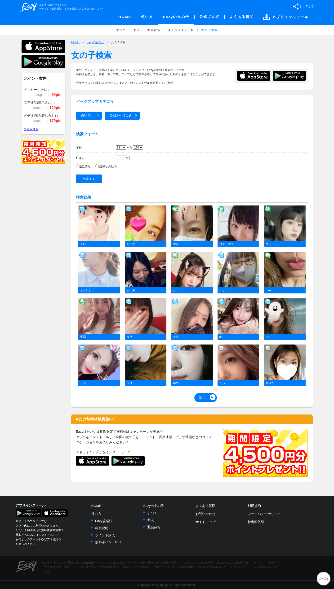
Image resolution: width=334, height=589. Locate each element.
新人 (150, 520)
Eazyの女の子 (153, 506)
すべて (152, 513)
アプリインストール (290, 17)
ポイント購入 (105, 535)
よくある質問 (205, 506)
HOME (96, 506)
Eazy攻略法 (103, 521)
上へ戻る (323, 578)
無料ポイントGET (108, 542)
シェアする (307, 6)
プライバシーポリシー (264, 514)
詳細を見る (31, 129)
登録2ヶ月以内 (121, 116)
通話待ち (88, 116)
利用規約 (254, 506)
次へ (202, 397)
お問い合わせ (205, 514)
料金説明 (101, 528)
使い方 (96, 514)
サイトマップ (205, 522)
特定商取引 (256, 522)
